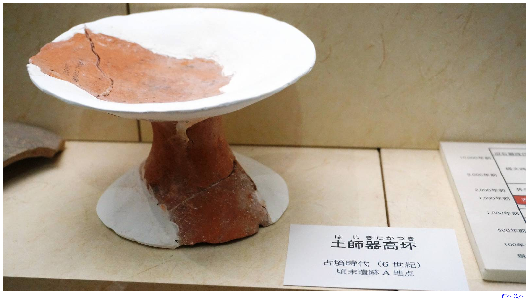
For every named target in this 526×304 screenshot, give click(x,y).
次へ (519, 296)
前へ (507, 296)
